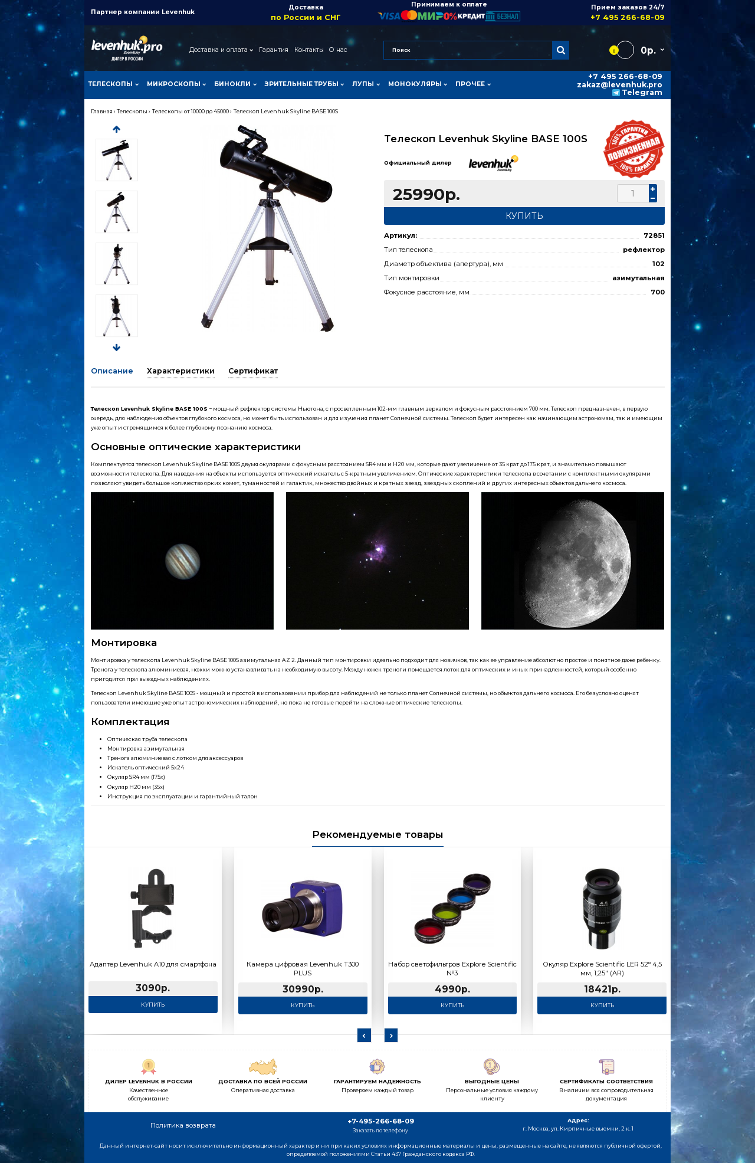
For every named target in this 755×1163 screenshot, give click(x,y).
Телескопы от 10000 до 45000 (190, 111)
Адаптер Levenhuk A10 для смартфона (153, 964)
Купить (153, 1004)
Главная (102, 111)
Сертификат (253, 370)
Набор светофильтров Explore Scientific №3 (452, 969)
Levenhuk (178, 12)
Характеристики (181, 370)
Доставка (306, 13)
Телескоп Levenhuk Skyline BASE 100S (286, 111)
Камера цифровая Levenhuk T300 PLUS (303, 969)
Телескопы (132, 111)
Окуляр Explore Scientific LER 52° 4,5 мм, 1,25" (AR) (602, 969)
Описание (112, 370)
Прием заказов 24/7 (592, 13)
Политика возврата (183, 1125)
